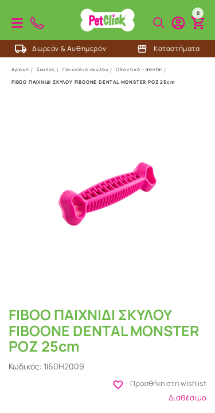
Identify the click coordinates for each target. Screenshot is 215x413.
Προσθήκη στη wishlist (180, 385)
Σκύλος (46, 69)
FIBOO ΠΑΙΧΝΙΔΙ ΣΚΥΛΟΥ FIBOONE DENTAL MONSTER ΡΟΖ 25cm (92, 82)
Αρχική (20, 69)
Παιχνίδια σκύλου (85, 69)
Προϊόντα (17, 23)
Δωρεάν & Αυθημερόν (60, 48)
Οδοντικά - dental (139, 69)
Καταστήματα (168, 48)
